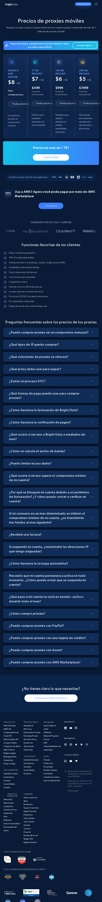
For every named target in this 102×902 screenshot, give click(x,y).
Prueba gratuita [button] (83, 4)
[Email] (70, 761)
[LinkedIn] (65, 728)
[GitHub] (76, 728)
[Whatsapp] (65, 761)
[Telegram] (76, 761)
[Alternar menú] (96, 4)
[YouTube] (70, 728)
